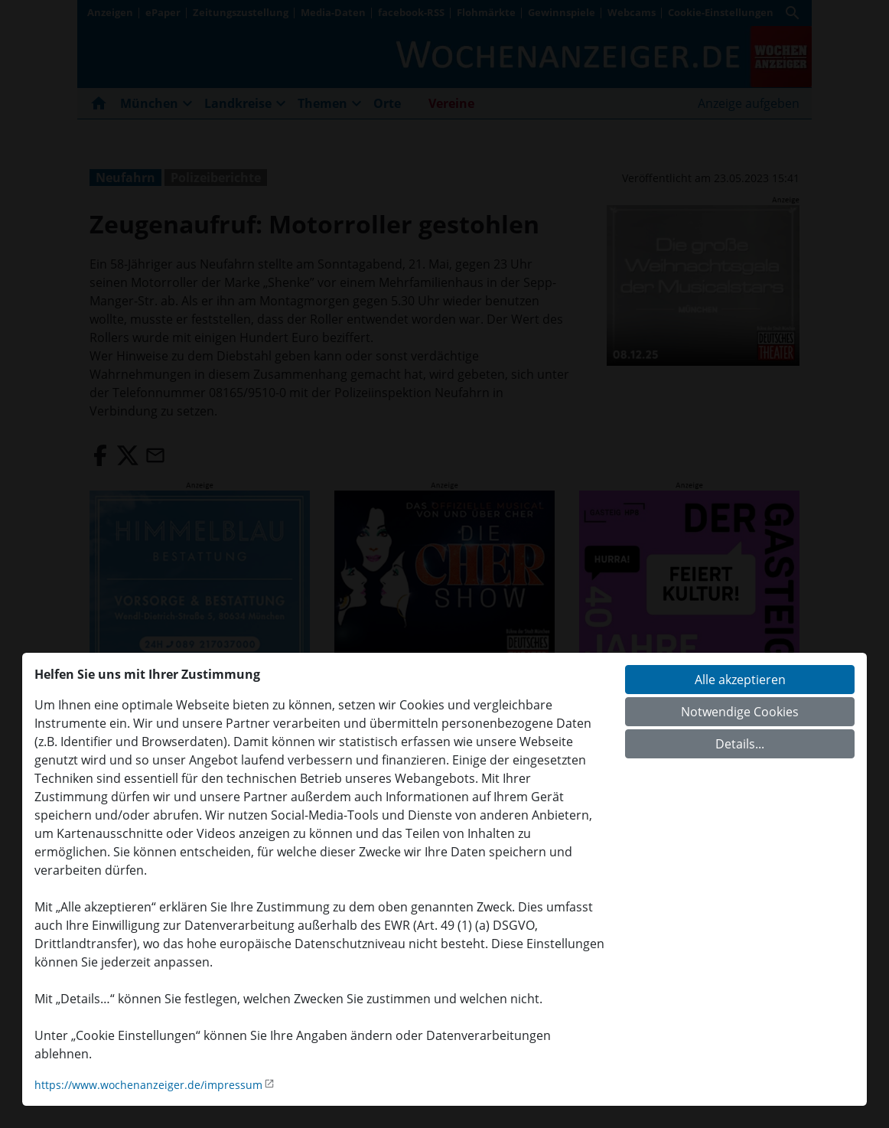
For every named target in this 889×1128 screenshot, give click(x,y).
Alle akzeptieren (740, 679)
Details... (739, 743)
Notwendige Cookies (740, 711)
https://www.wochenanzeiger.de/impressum (148, 1084)
